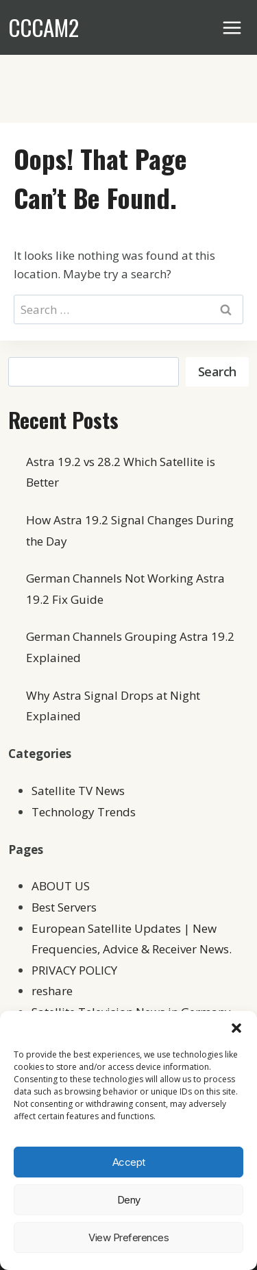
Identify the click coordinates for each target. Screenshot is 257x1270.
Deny (128, 1199)
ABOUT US (61, 886)
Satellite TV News (78, 790)
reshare (52, 991)
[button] (236, 1028)
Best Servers (64, 907)
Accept (128, 1162)
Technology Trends (84, 812)
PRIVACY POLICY (74, 970)
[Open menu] (232, 27)
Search (217, 371)
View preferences (128, 1237)
